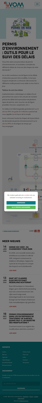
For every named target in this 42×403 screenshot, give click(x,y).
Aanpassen (21, 203)
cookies (27, 195)
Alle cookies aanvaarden (21, 207)
